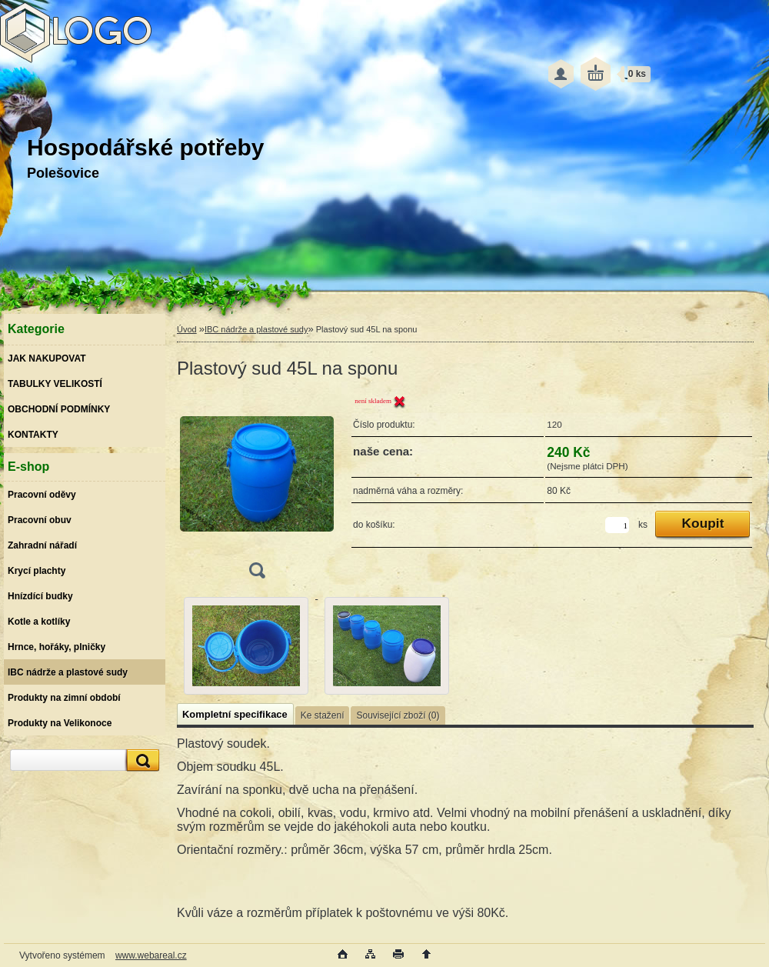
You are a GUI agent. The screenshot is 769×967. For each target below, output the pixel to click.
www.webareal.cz (151, 955)
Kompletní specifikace (235, 714)
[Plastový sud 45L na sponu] (257, 491)
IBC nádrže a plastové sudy (256, 329)
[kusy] (617, 525)
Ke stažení (323, 715)
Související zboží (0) (397, 715)
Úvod (187, 329)
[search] (141, 760)
